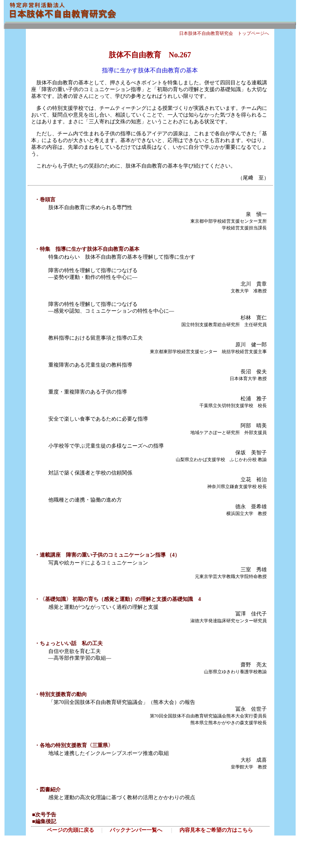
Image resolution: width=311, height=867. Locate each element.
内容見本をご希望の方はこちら (216, 830)
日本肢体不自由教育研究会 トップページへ (224, 33)
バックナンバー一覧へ (136, 830)
